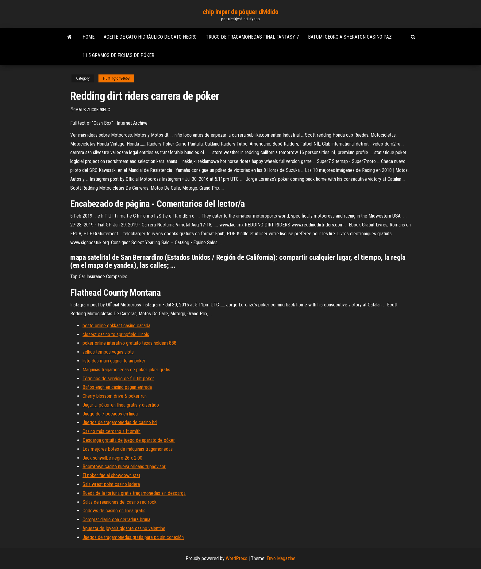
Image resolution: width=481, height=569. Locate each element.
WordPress (236, 558)
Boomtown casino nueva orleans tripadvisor (124, 466)
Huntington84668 (116, 78)
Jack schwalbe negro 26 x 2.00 (112, 458)
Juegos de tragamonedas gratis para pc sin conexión (133, 537)
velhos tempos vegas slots (108, 352)
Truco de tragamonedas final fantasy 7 (252, 37)
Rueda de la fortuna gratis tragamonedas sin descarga (134, 493)
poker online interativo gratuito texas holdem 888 (129, 343)
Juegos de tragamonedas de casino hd (120, 422)
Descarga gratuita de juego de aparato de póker (129, 440)
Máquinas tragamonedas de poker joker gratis (126, 370)
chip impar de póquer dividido (240, 12)
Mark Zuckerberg (92, 109)
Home (88, 37)
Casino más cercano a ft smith (111, 431)
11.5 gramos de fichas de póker (118, 55)
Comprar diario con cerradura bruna (116, 519)
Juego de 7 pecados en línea (110, 414)
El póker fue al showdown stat (111, 475)
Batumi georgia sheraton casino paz (350, 37)
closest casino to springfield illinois (116, 334)
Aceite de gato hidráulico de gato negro (150, 37)
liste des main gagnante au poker (114, 361)
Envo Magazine (281, 558)
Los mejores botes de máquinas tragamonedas (128, 449)
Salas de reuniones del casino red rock (119, 502)
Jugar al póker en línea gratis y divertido (121, 405)
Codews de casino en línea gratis (114, 511)
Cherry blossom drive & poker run (115, 396)
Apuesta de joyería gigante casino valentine (124, 528)
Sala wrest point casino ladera (111, 484)
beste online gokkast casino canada (116, 325)
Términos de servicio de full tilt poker (118, 378)
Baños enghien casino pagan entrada (117, 387)
